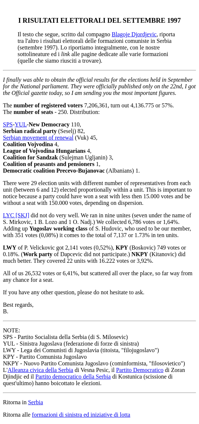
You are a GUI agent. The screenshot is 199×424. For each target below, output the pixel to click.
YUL (21, 124)
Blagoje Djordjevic (134, 34)
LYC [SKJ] (16, 215)
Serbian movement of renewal (38, 137)
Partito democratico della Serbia (73, 376)
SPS (8, 124)
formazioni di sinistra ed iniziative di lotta (81, 415)
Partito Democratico (139, 370)
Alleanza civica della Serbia (40, 370)
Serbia (35, 402)
